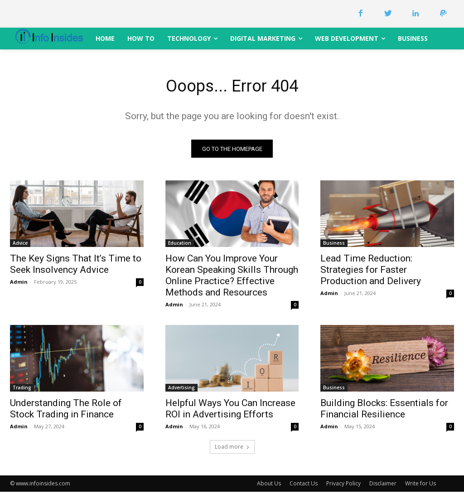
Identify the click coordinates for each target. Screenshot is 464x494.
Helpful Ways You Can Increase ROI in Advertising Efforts (230, 411)
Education (179, 245)
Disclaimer (382, 485)
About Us (269, 485)
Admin (19, 284)
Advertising (181, 390)
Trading (22, 390)
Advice (20, 245)
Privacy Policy (343, 485)
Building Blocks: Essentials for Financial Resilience (384, 411)
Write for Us (420, 485)
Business (334, 245)
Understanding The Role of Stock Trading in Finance (66, 411)
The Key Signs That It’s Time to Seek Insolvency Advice (75, 267)
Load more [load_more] (232, 449)
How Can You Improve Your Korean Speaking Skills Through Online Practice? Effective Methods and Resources (231, 278)
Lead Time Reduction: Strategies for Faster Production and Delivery (370, 272)
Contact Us (304, 485)
